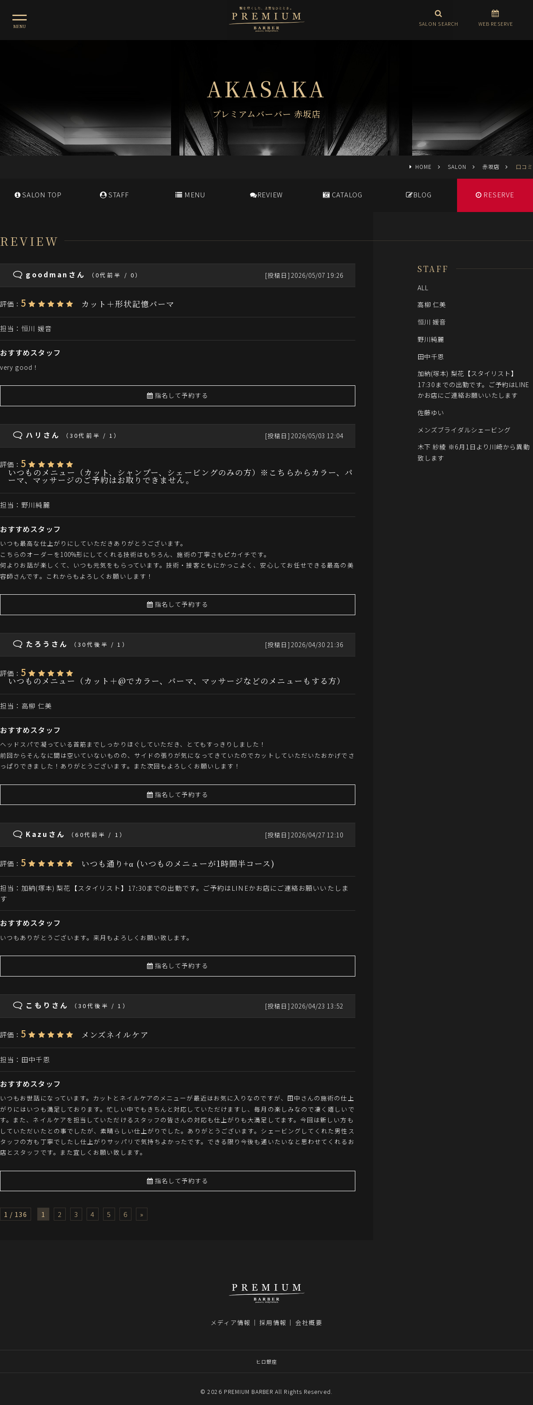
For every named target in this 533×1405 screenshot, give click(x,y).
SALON (457, 166)
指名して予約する (178, 395)
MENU (190, 194)
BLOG (419, 194)
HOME (423, 166)
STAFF (114, 194)
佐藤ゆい (431, 412)
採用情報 (272, 1312)
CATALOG (342, 194)
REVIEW (266, 194)
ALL (423, 287)
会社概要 (308, 1312)
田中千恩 (35, 1059)
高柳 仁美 (36, 705)
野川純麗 (35, 504)
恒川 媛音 (36, 328)
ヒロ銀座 (266, 1351)
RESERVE (495, 194)
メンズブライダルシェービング (464, 429)
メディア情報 (231, 1312)
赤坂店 (491, 166)
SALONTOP (38, 194)
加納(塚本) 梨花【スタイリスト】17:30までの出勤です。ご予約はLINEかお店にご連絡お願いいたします (473, 384)
